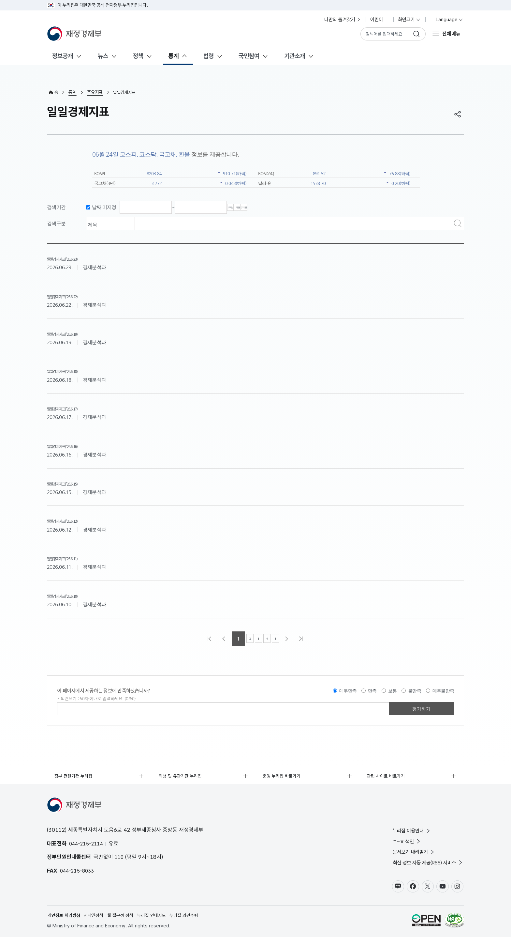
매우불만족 (443, 691)
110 (119, 859)
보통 (392, 691)
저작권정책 (97, 922)
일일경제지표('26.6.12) (76, 520)
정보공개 (62, 56)
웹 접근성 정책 (126, 922)
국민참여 (249, 56)
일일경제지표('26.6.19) (76, 333)
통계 (173, 56)
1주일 (240, 207)
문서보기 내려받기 (405, 856)
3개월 (294, 207)
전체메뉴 (450, 33)
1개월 (267, 207)
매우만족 (348, 691)
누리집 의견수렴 (194, 922)
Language (446, 20)
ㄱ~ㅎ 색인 (397, 844)
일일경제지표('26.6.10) (76, 595)
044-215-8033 (78, 872)
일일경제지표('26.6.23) (76, 258)
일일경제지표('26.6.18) (76, 370)
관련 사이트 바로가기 (388, 777)
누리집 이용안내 (403, 833)
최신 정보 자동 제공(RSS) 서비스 (422, 867)
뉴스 (103, 56)
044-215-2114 (87, 845)
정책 (138, 56)
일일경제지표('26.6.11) (76, 558)
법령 (208, 56)
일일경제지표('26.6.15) (76, 483)
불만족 (414, 691)
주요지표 (96, 92)
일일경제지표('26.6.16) (76, 445)
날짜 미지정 (104, 207)
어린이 (379, 20)
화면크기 (409, 20)
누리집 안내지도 (159, 922)
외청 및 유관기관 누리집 (182, 777)
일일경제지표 (126, 92)
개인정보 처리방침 (65, 922)
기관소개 (294, 56)
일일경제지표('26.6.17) (76, 408)
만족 (372, 691)
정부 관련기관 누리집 (75, 777)
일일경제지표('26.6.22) (76, 296)
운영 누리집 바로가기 (284, 777)
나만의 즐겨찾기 (342, 20)
